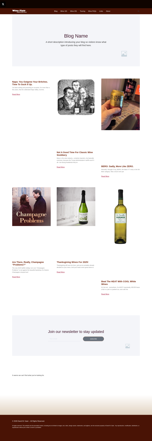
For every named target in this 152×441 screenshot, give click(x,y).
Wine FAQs (92, 11)
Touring (82, 11)
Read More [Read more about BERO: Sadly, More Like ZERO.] (105, 176)
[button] (138, 11)
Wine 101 (63, 11)
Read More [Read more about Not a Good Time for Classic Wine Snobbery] (61, 167)
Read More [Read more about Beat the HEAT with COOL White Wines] (105, 294)
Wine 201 (73, 11)
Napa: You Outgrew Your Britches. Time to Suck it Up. (30, 83)
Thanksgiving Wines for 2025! (72, 262)
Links (101, 11)
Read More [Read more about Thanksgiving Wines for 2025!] (61, 272)
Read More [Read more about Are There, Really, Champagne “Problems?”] (16, 277)
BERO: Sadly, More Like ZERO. (117, 166)
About (108, 11)
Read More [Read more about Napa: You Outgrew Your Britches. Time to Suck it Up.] (16, 94)
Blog (55, 11)
